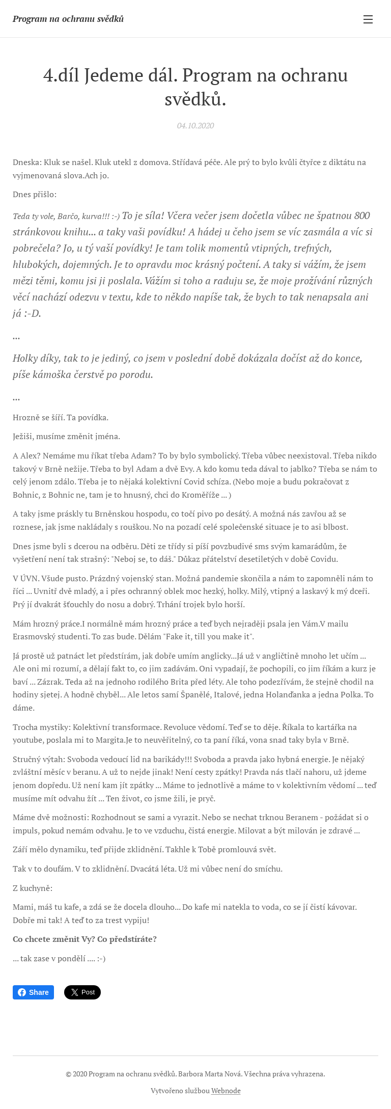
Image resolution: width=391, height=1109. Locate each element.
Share (33, 992)
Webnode (226, 1090)
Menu (368, 19)
